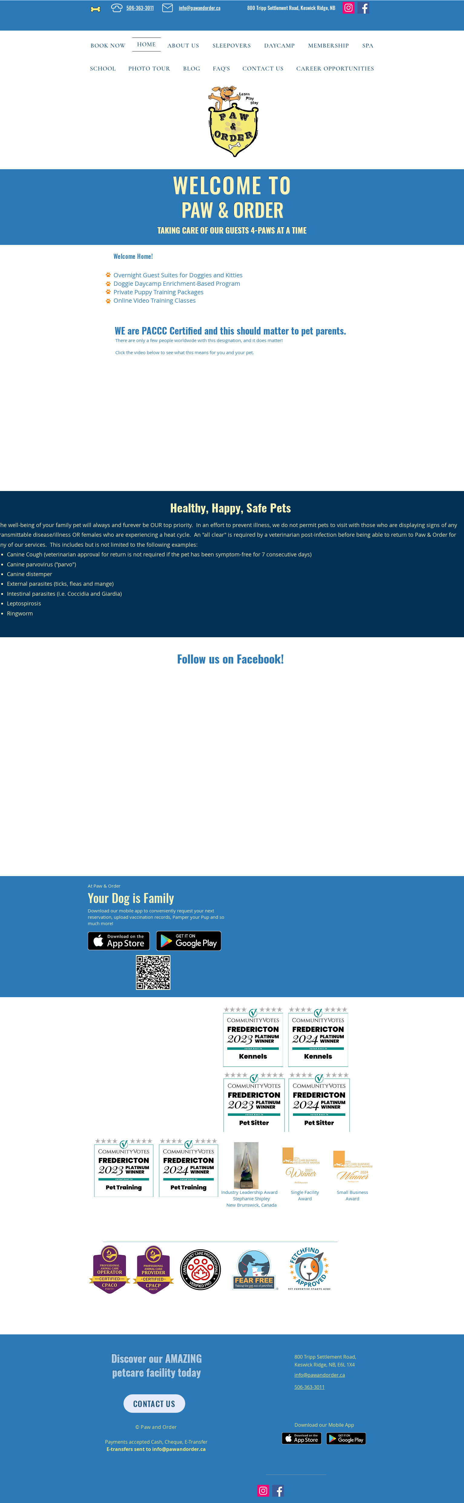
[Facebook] (363, 8)
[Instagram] (348, 8)
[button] (183, 46)
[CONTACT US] (154, 1403)
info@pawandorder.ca (179, 1449)
